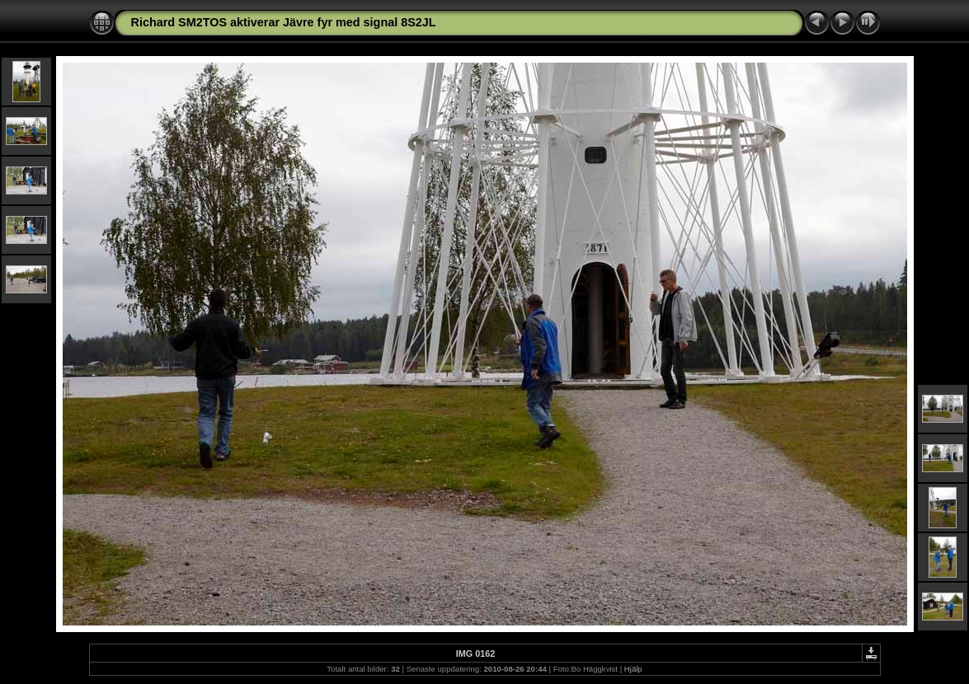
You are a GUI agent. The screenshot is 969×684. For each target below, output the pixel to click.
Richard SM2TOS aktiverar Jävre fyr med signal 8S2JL (283, 22)
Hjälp (633, 668)
